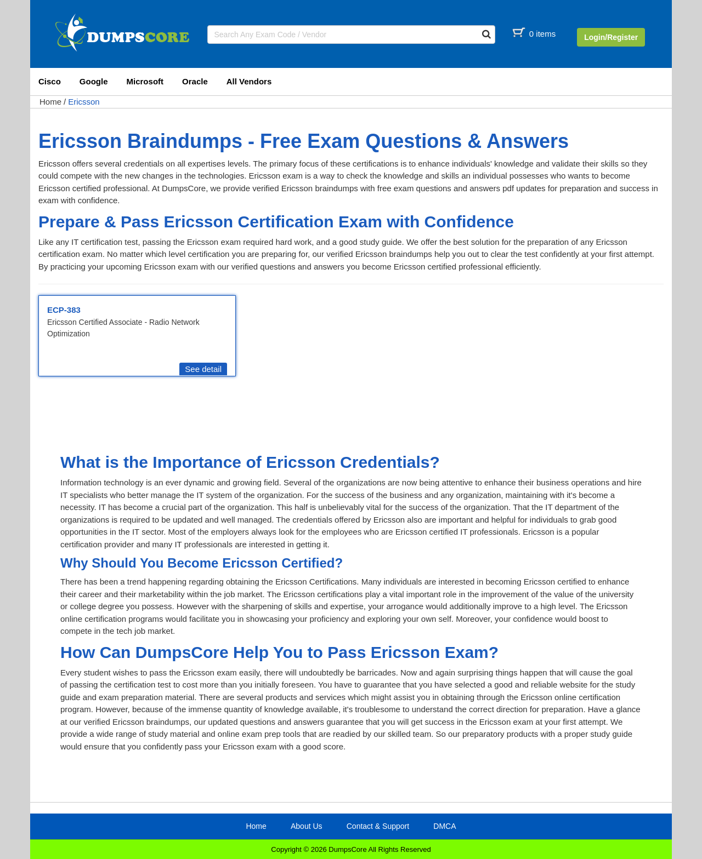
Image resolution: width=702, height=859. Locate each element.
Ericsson (84, 101)
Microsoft (145, 81)
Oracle (195, 81)
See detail (203, 369)
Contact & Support (378, 826)
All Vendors (249, 81)
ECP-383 (64, 309)
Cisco (49, 81)
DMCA (444, 826)
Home (50, 101)
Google (94, 81)
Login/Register (611, 37)
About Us (306, 826)
